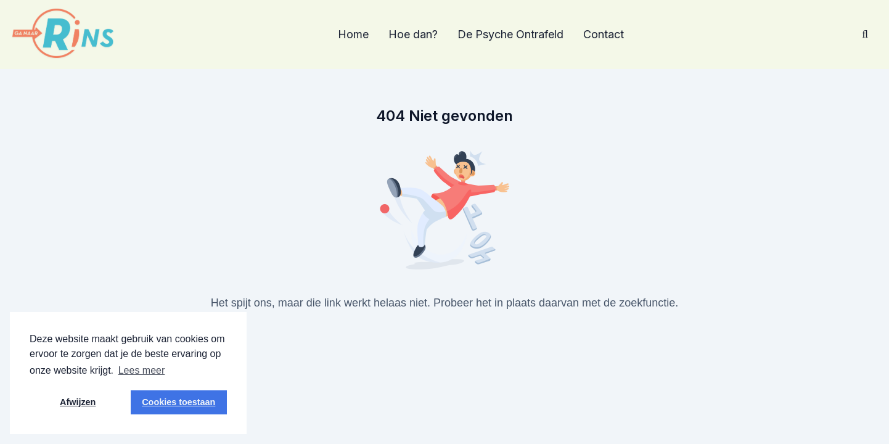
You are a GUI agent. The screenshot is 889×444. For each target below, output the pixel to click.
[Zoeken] (865, 34)
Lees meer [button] (141, 370)
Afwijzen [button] (78, 402)
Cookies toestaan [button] (178, 402)
